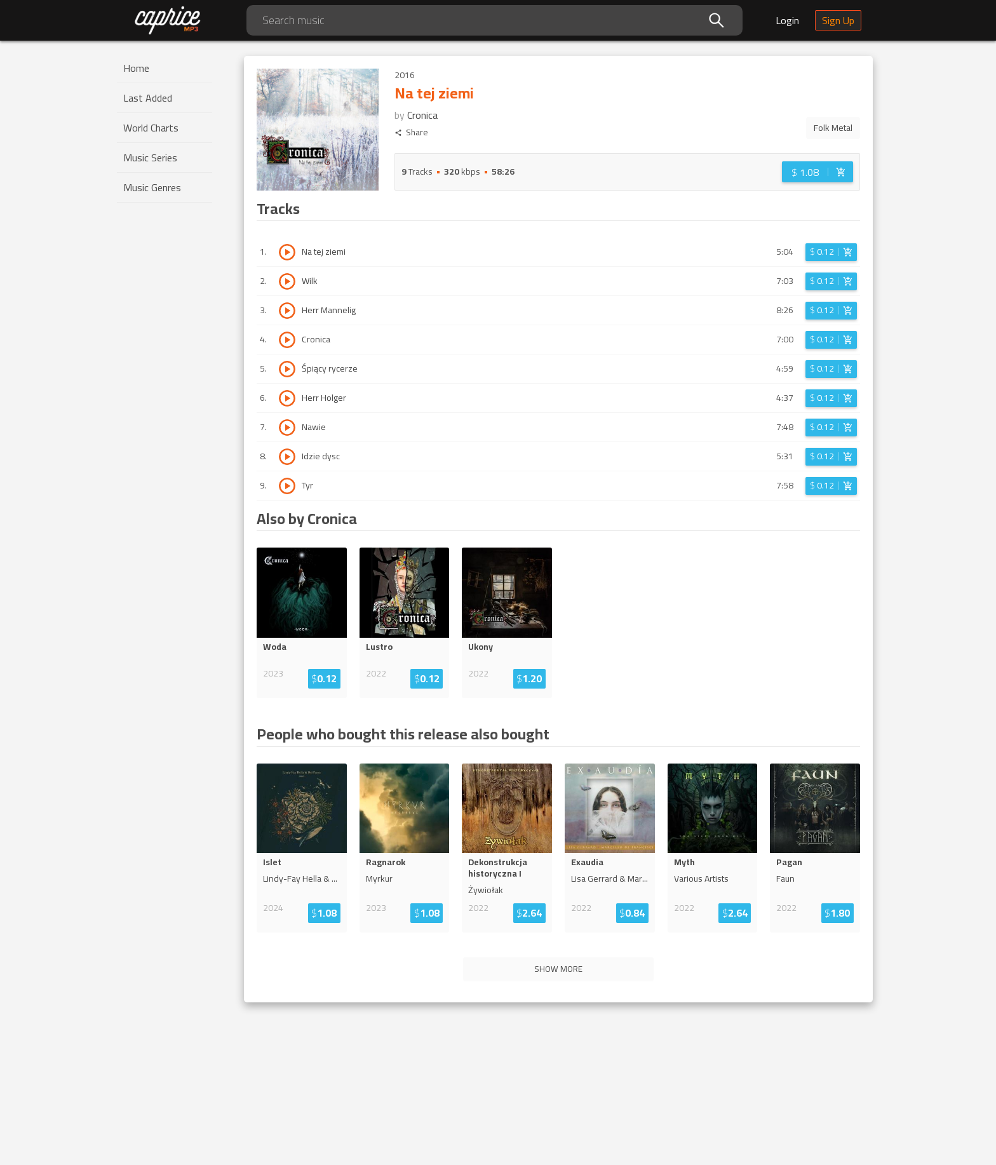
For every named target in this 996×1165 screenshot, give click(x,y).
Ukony (480, 646)
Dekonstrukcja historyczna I (497, 867)
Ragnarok (385, 862)
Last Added (147, 97)
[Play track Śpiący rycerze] (287, 369)
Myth (684, 862)
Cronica (422, 115)
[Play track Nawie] (287, 427)
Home (136, 67)
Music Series (150, 157)
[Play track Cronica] (287, 340)
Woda (274, 646)
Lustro (379, 646)
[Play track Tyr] (287, 486)
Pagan (789, 862)
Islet (272, 862)
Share (411, 132)
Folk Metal (833, 127)
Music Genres (152, 187)
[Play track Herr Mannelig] (287, 311)
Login (787, 20)
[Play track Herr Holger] (287, 398)
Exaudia (587, 862)
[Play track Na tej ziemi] (287, 252)
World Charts (150, 127)
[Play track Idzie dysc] (287, 457)
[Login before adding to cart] (817, 171)
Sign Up (838, 20)
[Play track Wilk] (287, 281)
